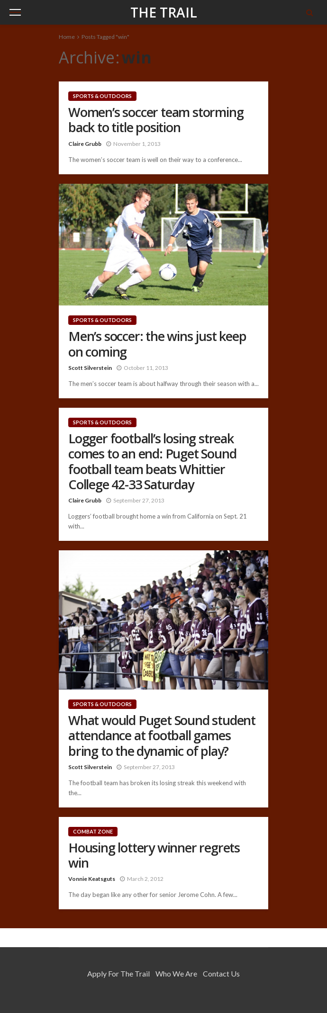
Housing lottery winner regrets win (154, 855)
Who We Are (176, 973)
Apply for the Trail (118, 973)
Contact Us (221, 973)
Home (67, 36)
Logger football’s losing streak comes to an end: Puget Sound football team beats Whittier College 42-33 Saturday (152, 462)
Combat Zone (93, 831)
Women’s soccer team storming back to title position (155, 120)
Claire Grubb (84, 143)
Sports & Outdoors (102, 96)
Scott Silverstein (90, 367)
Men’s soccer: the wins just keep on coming (157, 344)
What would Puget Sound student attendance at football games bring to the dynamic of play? (161, 736)
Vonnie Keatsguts (91, 878)
